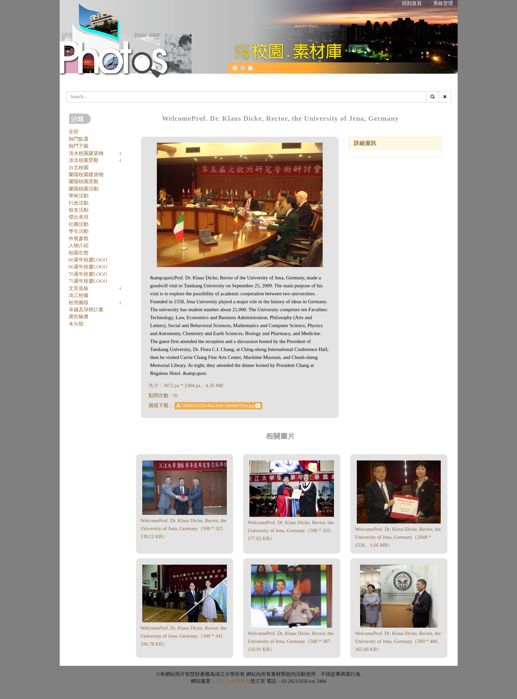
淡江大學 (225, 681)
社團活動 (79, 224)
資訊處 (242, 681)
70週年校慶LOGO (88, 274)
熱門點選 (79, 139)
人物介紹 (79, 245)
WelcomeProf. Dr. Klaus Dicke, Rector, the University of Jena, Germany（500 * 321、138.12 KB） (184, 528)
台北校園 (79, 167)
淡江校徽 (79, 295)
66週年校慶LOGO (88, 266)
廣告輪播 (79, 316)
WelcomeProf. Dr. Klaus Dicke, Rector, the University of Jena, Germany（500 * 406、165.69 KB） (398, 641)
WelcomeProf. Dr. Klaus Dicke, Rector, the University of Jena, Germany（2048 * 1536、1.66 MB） (398, 537)
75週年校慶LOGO (88, 281)
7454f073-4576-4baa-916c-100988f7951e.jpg (218, 405)
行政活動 (79, 203)
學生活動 (79, 231)
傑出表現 (79, 217)
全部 (74, 131)
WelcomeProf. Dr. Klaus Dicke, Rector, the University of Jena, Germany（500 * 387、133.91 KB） (291, 641)
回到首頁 (412, 3)
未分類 (76, 323)
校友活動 (79, 210)
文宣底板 (79, 288)
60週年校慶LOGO (88, 259)
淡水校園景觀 (83, 160)
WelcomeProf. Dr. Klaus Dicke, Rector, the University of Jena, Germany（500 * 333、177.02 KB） (291, 530)
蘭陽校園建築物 (86, 174)
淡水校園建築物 (86, 153)
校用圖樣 (79, 302)
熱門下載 (79, 146)
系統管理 (443, 3)
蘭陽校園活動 (83, 188)
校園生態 (79, 252)
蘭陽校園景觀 (83, 181)
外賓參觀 (79, 238)
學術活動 (79, 195)
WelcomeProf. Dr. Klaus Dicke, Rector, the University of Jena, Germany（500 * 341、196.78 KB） (184, 636)
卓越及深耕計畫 (86, 309)
